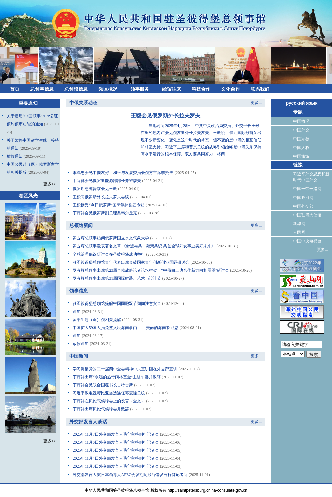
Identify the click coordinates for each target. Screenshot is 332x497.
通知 (77, 311)
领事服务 (139, 89)
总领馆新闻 (81, 225)
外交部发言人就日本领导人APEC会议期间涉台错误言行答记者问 (130, 474)
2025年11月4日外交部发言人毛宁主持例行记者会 (116, 458)
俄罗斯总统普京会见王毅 (95, 188)
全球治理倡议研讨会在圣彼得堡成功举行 (109, 254)
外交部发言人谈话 (88, 421)
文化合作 (230, 89)
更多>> (49, 184)
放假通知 (15, 156)
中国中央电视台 (307, 241)
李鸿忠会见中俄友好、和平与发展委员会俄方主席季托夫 (123, 172)
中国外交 (301, 130)
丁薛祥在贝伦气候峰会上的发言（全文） (109, 401)
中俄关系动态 (83, 102)
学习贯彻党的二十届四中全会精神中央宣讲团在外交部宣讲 (125, 369)
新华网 (299, 223)
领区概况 (107, 89)
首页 (14, 89)
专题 (298, 112)
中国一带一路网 (307, 188)
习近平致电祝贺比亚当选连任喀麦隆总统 (109, 393)
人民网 (299, 232)
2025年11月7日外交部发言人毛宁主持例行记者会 (116, 434)
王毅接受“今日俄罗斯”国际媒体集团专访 (109, 205)
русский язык (302, 103)
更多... (256, 102)
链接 (298, 164)
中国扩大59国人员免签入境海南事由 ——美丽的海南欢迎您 (125, 327)
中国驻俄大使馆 (307, 215)
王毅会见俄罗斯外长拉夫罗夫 (165, 115)
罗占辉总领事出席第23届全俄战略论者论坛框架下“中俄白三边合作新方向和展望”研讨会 (151, 270)
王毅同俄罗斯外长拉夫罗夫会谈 (101, 197)
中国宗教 (301, 138)
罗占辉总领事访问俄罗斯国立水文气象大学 (111, 238)
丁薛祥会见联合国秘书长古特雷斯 (103, 385)
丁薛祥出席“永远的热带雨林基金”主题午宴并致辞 (117, 377)
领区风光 (28, 195)
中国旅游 (301, 156)
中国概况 (301, 121)
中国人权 (301, 147)
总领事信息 (42, 89)
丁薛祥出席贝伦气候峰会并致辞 (101, 409)
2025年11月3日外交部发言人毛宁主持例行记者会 (116, 466)
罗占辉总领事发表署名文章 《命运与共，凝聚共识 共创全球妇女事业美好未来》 (144, 246)
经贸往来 (171, 89)
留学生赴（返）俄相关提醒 (97, 319)
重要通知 (28, 103)
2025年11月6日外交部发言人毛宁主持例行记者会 (116, 442)
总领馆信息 (76, 89)
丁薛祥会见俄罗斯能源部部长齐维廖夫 (107, 180)
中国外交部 (303, 206)
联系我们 (260, 89)
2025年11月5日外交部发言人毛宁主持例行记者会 (116, 450)
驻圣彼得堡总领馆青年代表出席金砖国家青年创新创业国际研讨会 (131, 262)
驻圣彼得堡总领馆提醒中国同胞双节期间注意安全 (117, 303)
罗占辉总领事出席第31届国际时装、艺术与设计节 (117, 278)
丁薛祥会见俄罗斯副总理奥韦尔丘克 (105, 213)
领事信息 (78, 290)
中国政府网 (303, 197)
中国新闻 (78, 356)
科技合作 (201, 89)
